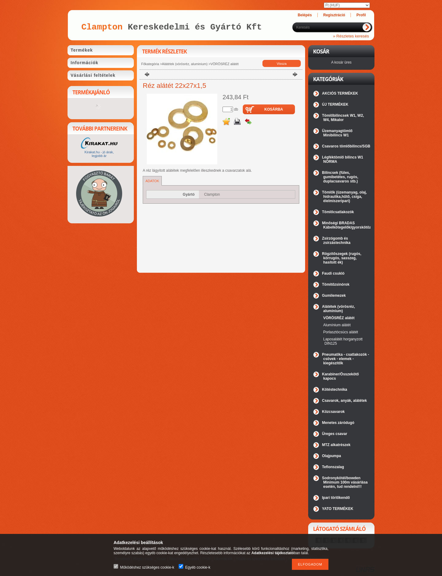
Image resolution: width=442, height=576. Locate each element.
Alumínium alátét (337, 325)
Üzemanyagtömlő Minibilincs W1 (337, 133)
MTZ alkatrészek (336, 445)
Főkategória (150, 64)
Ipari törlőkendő (336, 498)
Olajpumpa (331, 456)
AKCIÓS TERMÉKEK (340, 93)
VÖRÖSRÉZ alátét (225, 64)
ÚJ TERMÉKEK (335, 104)
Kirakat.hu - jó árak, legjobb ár (99, 154)
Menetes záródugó (338, 423)
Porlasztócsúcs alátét (340, 332)
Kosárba (273, 109)
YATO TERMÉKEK (337, 509)
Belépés (305, 15)
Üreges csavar (334, 434)
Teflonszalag (333, 467)
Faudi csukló (333, 273)
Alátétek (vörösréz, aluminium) (185, 64)
